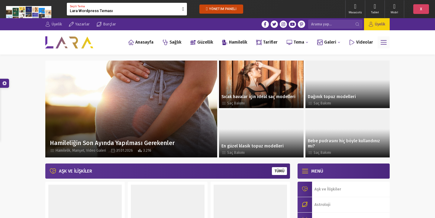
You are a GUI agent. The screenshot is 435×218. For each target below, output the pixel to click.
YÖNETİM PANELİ (221, 9)
